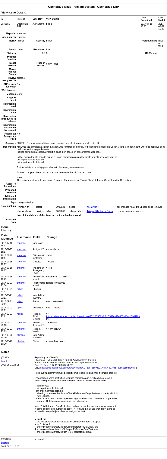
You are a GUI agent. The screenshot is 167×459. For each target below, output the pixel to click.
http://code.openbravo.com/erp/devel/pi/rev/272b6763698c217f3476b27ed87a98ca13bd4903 (93, 316)
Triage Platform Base (99, 211)
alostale (21, 335)
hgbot (20, 289)
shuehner (92, 207)
